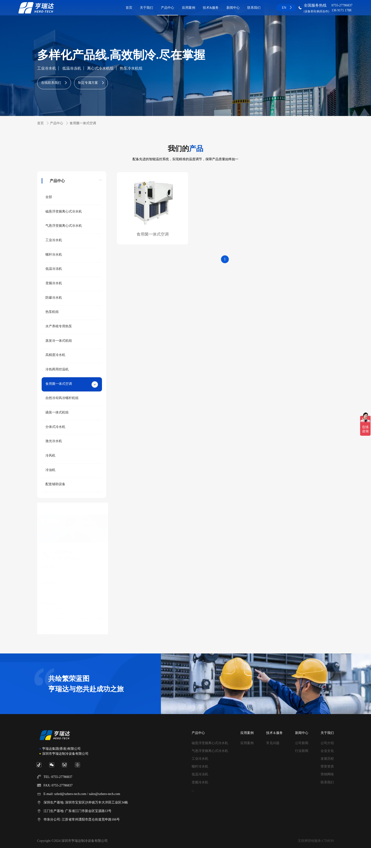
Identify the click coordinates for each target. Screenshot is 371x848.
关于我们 (146, 7)
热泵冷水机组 (131, 68)
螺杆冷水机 (200, 766)
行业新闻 (301, 751)
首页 (129, 7)
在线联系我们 (51, 82)
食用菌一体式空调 (83, 123)
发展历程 (327, 758)
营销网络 (327, 774)
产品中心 (167, 7)
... (193, 790)
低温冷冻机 (71, 68)
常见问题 (272, 743)
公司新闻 (301, 743)
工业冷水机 (46, 68)
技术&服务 (211, 7)
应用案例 (188, 7)
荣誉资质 (327, 766)
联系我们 (254, 7)
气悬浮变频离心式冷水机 (210, 751)
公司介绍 (327, 743)
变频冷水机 (200, 782)
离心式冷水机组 (100, 68)
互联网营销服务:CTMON (316, 841)
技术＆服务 (274, 733)
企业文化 (327, 751)
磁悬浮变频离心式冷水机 (210, 743)
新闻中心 (233, 7)
